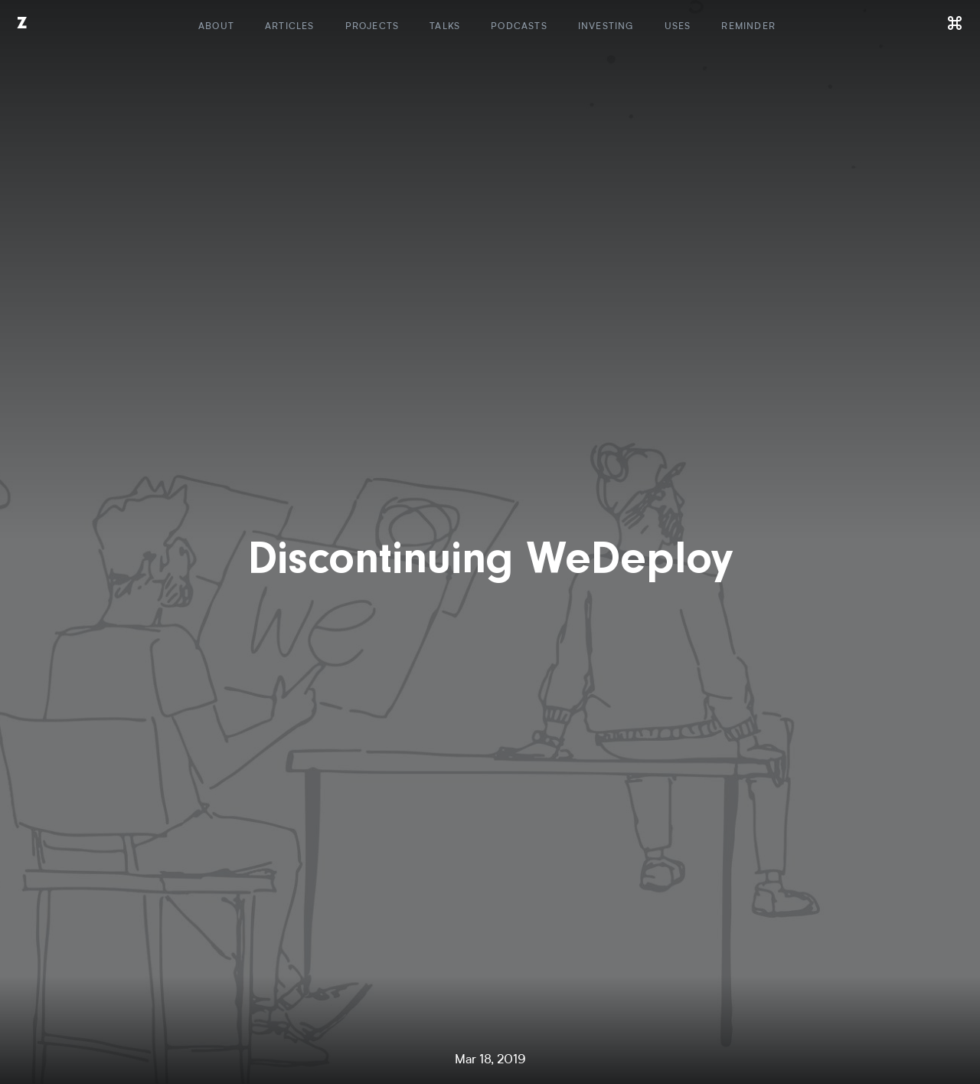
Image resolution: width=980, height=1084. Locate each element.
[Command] (955, 23)
